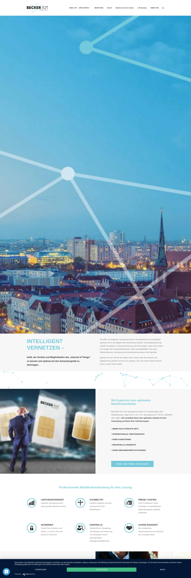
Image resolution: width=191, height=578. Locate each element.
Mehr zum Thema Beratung (36, 351)
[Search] (163, 8)
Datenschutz (159, 557)
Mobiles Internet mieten (125, 8)
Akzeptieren (101, 570)
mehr (162, 570)
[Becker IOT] (37, 7)
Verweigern (40, 570)
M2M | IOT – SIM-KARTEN (80, 8)
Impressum (159, 553)
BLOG (109, 8)
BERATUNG (99, 8)
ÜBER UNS (155, 8)
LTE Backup (142, 8)
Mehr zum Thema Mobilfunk (132, 194)
